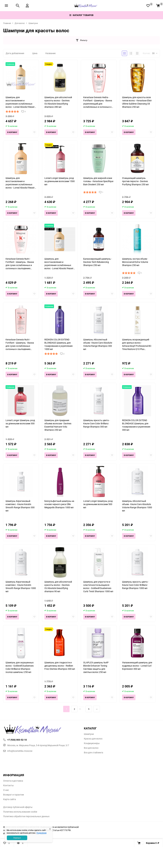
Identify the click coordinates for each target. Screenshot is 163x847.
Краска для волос (93, 739)
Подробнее (41, 833)
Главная (7, 23)
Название (50, 53)
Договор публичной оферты (17, 807)
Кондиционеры (92, 743)
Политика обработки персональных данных (26, 816)
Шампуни (33, 23)
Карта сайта (9, 799)
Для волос (20, 23)
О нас (6, 790)
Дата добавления (15, 53)
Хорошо (17, 837)
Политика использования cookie (20, 812)
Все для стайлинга (93, 752)
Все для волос (91, 748)
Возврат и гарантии (13, 795)
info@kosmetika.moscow (17, 750)
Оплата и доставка (13, 781)
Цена (34, 53)
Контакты (8, 785)
